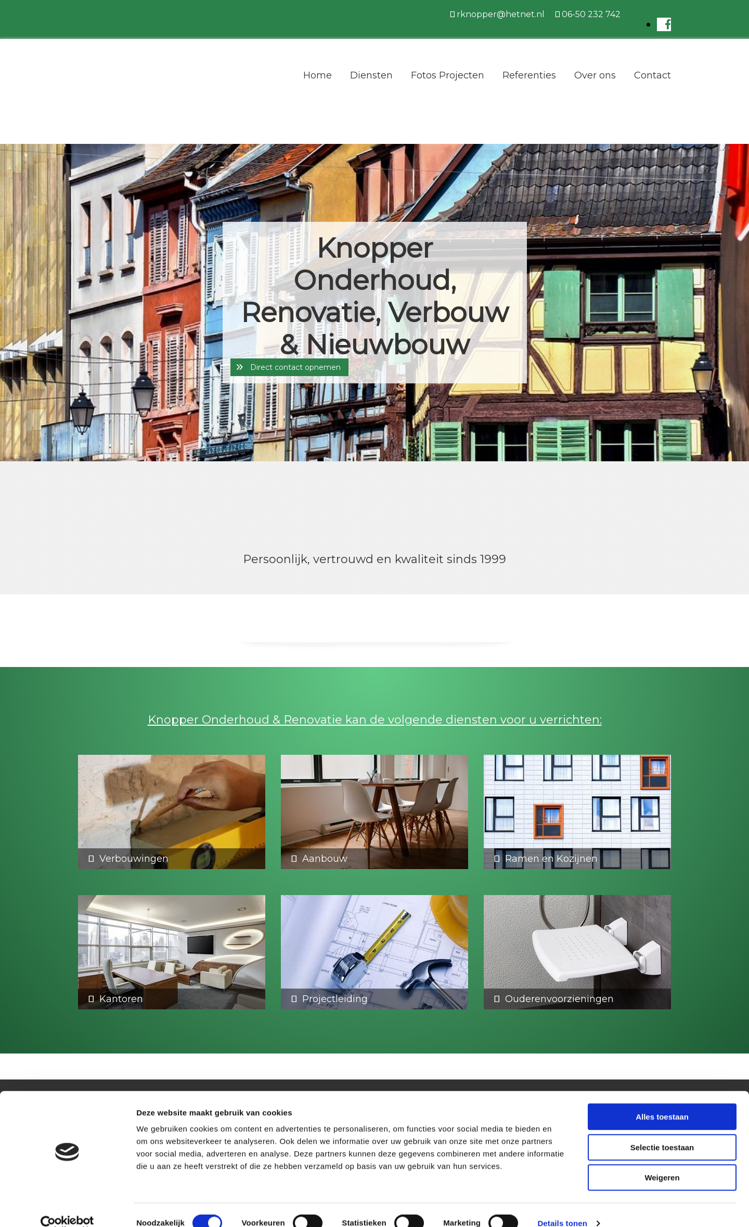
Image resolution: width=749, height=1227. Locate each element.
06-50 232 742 (591, 14)
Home (317, 75)
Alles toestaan (662, 1100)
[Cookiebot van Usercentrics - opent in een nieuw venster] (67, 1207)
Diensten (371, 75)
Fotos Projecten (447, 75)
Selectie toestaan (662, 1130)
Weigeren (661, 1160)
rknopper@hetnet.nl (501, 14)
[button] (289, 367)
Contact (652, 75)
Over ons (595, 75)
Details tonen (562, 1206)
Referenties (529, 75)
